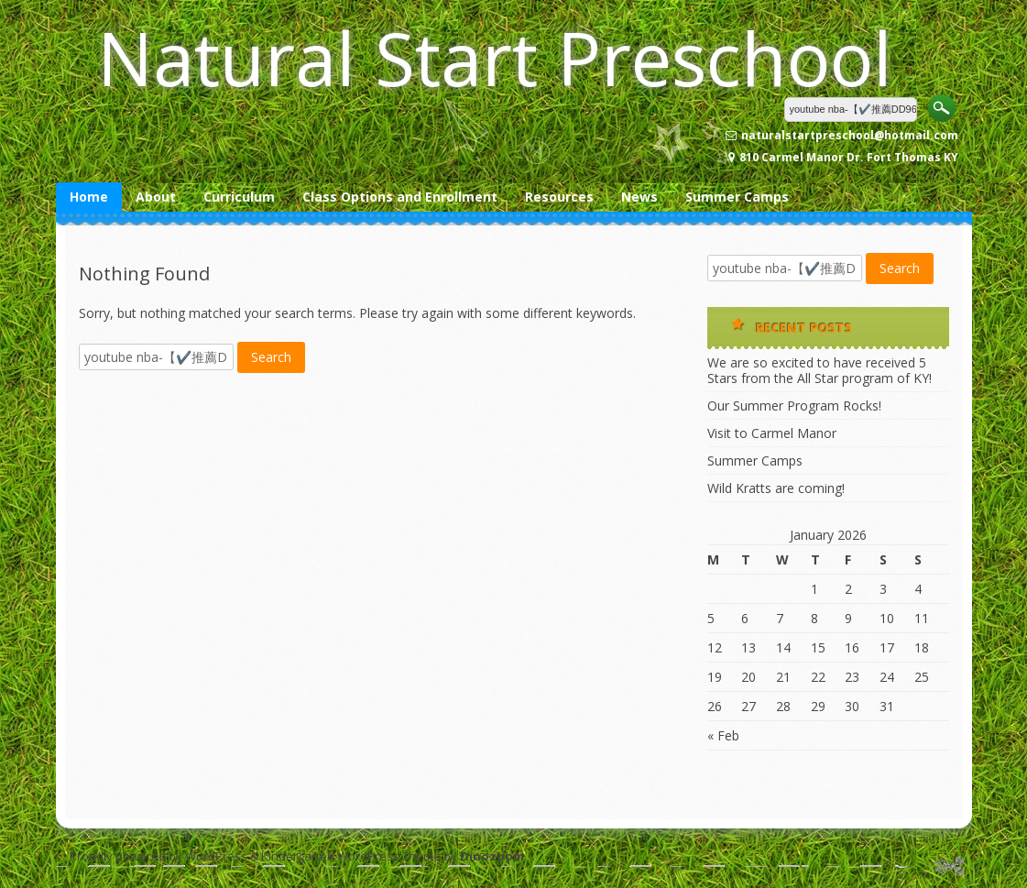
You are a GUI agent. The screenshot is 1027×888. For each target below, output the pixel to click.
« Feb (723, 735)
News (639, 196)
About (156, 196)
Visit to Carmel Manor (771, 433)
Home (89, 196)
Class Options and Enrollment (399, 196)
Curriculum (239, 196)
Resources (559, 196)
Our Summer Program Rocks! (794, 405)
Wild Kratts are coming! (776, 488)
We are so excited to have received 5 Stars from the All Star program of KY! (819, 370)
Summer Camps (737, 196)
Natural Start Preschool (494, 57)
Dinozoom (492, 856)
